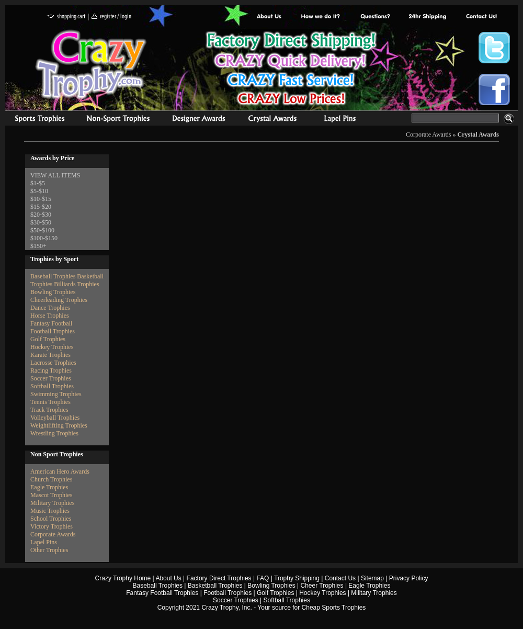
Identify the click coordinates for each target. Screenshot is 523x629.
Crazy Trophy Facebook (494, 89)
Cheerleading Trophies (58, 300)
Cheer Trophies (322, 585)
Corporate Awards (428, 134)
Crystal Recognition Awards (272, 120)
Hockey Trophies (51, 347)
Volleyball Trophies (54, 417)
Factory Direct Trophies (321, 17)
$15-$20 (40, 206)
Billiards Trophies (76, 284)
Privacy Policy (408, 578)
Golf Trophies (47, 339)
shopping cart (66, 17)
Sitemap (372, 578)
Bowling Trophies (52, 292)
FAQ (262, 578)
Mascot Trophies (51, 495)
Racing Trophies (51, 370)
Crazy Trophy (91, 64)
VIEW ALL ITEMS (55, 175)
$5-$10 (39, 191)
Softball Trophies (52, 386)
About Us (269, 17)
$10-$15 (40, 199)
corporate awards (198, 120)
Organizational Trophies (118, 120)
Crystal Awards (478, 134)
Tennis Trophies (50, 402)
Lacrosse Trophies (53, 362)
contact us (481, 17)
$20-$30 (40, 214)
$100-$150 (44, 238)
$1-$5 (37, 183)
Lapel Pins (43, 542)
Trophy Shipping (297, 578)
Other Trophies (49, 550)
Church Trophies (51, 479)
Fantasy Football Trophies (162, 593)
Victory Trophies (51, 526)
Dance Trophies (50, 307)
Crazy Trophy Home (123, 578)
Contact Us (340, 578)
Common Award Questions (375, 17)
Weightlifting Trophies (58, 425)
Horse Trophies (49, 315)
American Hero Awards (59, 471)
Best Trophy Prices (291, 69)
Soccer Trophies (50, 378)
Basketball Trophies (215, 585)
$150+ (38, 246)
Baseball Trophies (52, 276)
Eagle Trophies (49, 487)
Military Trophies (52, 503)
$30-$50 (40, 222)
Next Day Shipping (427, 17)
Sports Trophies (35, 120)
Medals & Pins (342, 120)
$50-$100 (42, 230)
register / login (111, 17)
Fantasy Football (51, 323)
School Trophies (50, 518)
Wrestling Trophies (54, 433)
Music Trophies (50, 510)
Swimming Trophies (56, 394)
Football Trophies (52, 331)
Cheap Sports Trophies (334, 607)
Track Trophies (49, 409)
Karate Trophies (50, 354)
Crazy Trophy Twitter (494, 47)
